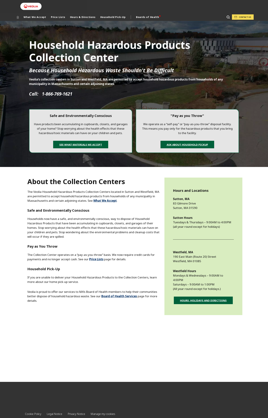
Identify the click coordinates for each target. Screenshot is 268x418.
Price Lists (58, 17)
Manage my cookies (103, 414)
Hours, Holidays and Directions (203, 300)
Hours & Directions (83, 17)
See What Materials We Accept (80, 144)
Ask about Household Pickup (187, 144)
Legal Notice (54, 414)
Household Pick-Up (113, 17)
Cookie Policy (33, 414)
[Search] (228, 17)
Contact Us (245, 17)
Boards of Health (147, 17)
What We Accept (35, 17)
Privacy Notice (76, 414)
